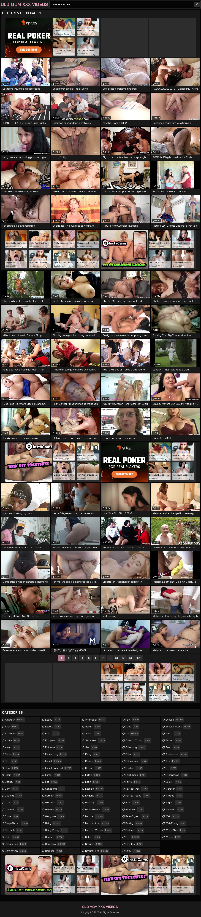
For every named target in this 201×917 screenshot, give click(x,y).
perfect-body (137, 795)
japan (93, 733)
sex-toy (134, 844)
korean (93, 768)
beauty (13, 782)
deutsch (14, 830)
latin (92, 782)
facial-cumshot (58, 768)
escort (53, 726)
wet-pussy (176, 823)
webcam (175, 809)
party (133, 782)
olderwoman (136, 761)
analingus (14, 733)
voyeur (174, 802)
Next (139, 658)
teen (173, 747)
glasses (53, 809)
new (132, 719)
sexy (133, 851)
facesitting (56, 754)
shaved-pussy (178, 726)
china (12, 816)
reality (134, 823)
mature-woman (98, 830)
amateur (15, 719)
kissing (93, 761)
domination (16, 851)
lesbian (94, 788)
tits (173, 761)
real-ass (134, 809)
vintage (174, 795)
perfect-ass (136, 788)
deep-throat (16, 823)
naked (92, 837)
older (132, 754)
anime (12, 740)
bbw (12, 768)
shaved (175, 719)
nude (132, 726)
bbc (11, 761)
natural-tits (97, 851)
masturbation (97, 809)
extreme (54, 747)
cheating (14, 809)
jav (91, 747)
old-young (135, 747)
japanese (95, 740)
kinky (92, 754)
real (132, 802)
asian (12, 747)
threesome (177, 754)
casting (13, 795)
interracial (95, 719)
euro (52, 733)
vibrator (174, 788)
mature (94, 816)
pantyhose (135, 775)
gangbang (55, 788)
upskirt (174, 782)
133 (117, 658)
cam (12, 788)
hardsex (53, 851)
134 (124, 658)
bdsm (12, 775)
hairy (53, 823)
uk (171, 768)
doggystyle (16, 844)
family (53, 775)
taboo (173, 733)
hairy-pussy (56, 830)
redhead (134, 830)
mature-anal (97, 823)
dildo (12, 837)
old (132, 733)
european (55, 740)
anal (12, 726)
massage (94, 802)
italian (93, 726)
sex (132, 837)
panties (134, 768)
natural (94, 844)
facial (53, 761)
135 (131, 658)
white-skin (176, 830)
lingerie (94, 795)
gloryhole (55, 816)
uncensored (177, 775)
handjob (54, 837)
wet (173, 816)
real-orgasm (137, 816)
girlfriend (54, 802)
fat (51, 782)
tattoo (174, 740)
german (54, 795)
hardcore (55, 844)
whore (173, 837)
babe (12, 754)
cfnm (12, 802)
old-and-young (138, 740)
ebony (53, 719)
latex (92, 775)
